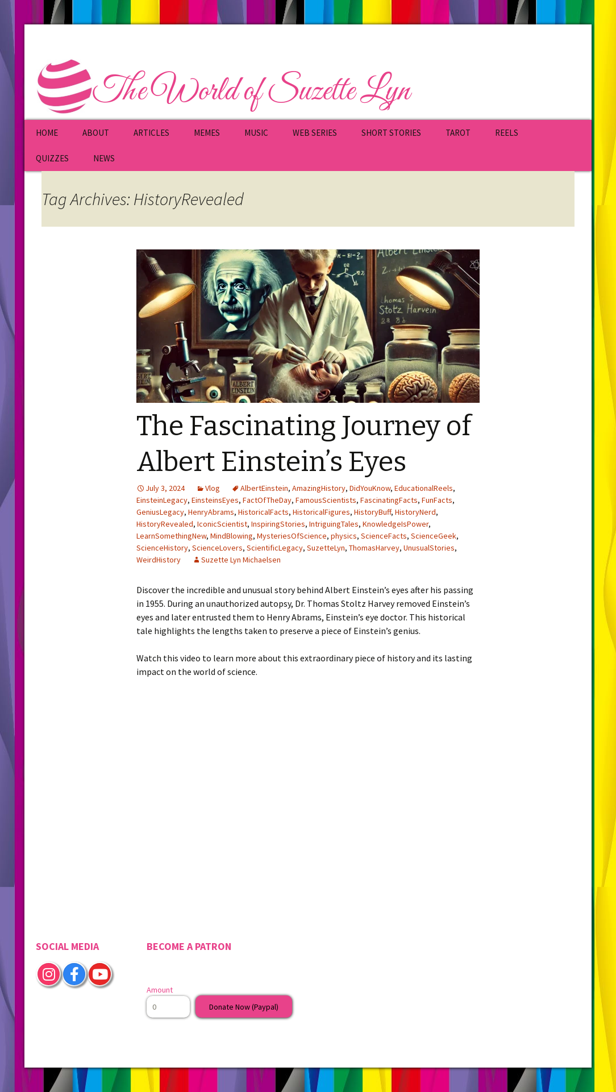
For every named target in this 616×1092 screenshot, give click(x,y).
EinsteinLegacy (162, 500)
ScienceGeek (433, 536)
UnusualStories (429, 548)
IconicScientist (222, 524)
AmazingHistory (319, 488)
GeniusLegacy (160, 512)
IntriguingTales (334, 524)
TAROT (458, 132)
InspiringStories (278, 524)
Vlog (212, 488)
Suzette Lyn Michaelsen (241, 560)
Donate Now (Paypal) (243, 1007)
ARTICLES (151, 132)
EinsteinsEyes (215, 500)
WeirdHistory (158, 560)
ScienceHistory (162, 548)
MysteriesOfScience (292, 536)
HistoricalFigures (321, 512)
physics (344, 536)
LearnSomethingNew (171, 536)
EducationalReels (423, 488)
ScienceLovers (217, 548)
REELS (506, 132)
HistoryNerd (415, 512)
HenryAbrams (211, 512)
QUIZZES (52, 158)
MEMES (207, 132)
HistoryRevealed (164, 524)
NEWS (104, 158)
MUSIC (256, 132)
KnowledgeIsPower (395, 524)
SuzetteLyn (326, 548)
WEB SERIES (315, 132)
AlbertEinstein (264, 488)
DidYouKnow (369, 488)
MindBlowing (231, 536)
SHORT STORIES (391, 132)
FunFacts (437, 500)
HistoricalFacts (263, 512)
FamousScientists (325, 500)
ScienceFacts (384, 536)
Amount (160, 990)
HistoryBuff (372, 512)
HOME (47, 132)
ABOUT (95, 132)
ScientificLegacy (275, 548)
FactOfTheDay (267, 500)
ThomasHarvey (374, 548)
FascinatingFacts (389, 500)
